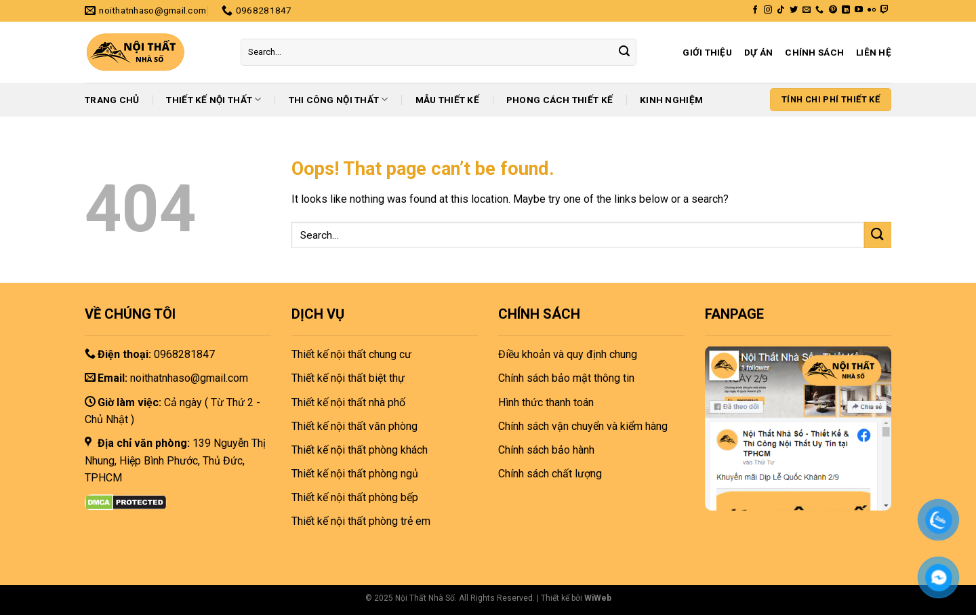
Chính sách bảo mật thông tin (566, 378)
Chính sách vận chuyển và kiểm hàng (583, 426)
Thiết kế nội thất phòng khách (359, 449)
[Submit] (624, 52)
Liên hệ (873, 52)
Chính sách (814, 52)
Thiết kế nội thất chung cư (351, 354)
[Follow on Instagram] (768, 10)
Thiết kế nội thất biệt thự (348, 378)
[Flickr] (872, 10)
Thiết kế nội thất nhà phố (348, 402)
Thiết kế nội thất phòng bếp (354, 497)
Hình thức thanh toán (546, 402)
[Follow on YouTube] (859, 10)
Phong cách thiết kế (559, 99)
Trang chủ (112, 99)
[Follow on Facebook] (755, 10)
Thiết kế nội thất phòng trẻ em (360, 521)
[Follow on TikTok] (781, 10)
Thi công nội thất (338, 99)
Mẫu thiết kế (447, 99)
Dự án (758, 52)
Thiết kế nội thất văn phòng (354, 426)
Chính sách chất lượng (550, 473)
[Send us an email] (806, 10)
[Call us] (819, 10)
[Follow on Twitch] (884, 10)
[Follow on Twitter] (794, 10)
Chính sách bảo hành (546, 449)
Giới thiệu (707, 52)
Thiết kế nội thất (213, 99)
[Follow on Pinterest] (833, 10)
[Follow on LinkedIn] (846, 10)
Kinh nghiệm (671, 99)
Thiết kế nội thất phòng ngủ (354, 473)
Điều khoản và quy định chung (567, 354)
